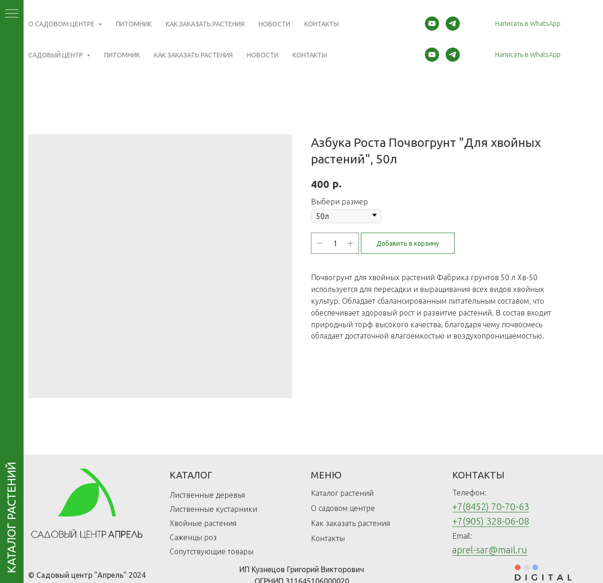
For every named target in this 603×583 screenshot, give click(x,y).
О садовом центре (343, 508)
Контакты (310, 55)
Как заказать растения (193, 55)
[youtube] (432, 55)
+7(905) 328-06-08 (490, 521)
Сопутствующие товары (211, 551)
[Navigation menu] (11, 14)
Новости (262, 55)
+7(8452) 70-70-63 (490, 506)
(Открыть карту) (222, 21)
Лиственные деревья (207, 495)
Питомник (122, 55)
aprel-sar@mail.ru (489, 549)
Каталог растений (342, 493)
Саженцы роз (193, 537)
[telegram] (453, 55)
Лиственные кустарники (213, 509)
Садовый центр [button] (56, 55)
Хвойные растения (203, 523)
